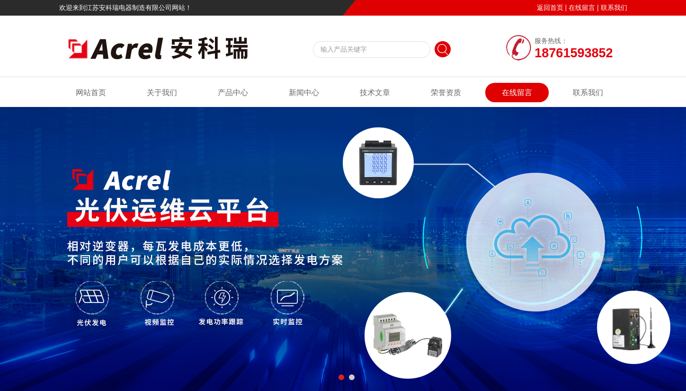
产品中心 (233, 93)
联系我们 (614, 7)
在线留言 (582, 7)
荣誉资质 (446, 93)
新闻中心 (304, 93)
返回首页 (550, 7)
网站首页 (91, 93)
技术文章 (375, 93)
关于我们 (162, 93)
